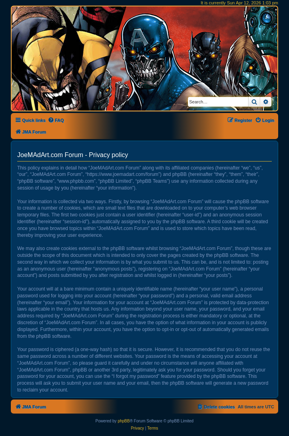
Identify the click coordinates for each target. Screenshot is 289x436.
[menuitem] (56, 120)
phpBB (124, 421)
